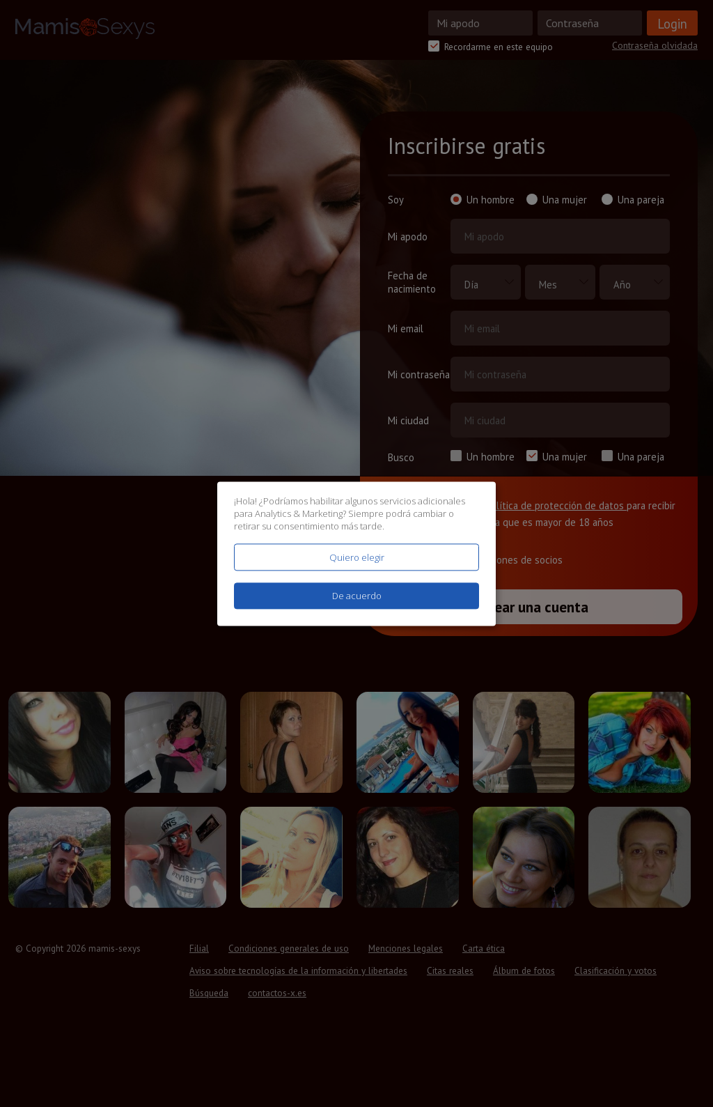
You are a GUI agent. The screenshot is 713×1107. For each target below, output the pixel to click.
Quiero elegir (356, 557)
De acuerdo (357, 595)
